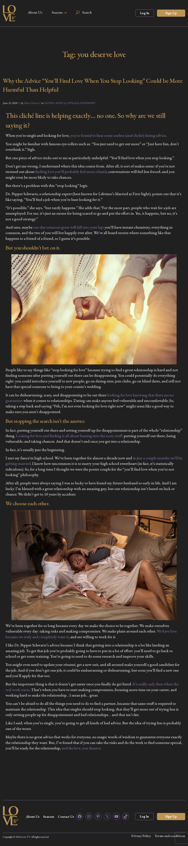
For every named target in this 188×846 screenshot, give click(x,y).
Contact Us (66, 816)
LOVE (69, 103)
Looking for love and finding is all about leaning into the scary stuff (69, 435)
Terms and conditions (170, 836)
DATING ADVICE (54, 103)
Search (87, 12)
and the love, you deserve (81, 748)
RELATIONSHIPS (84, 103)
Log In (144, 13)
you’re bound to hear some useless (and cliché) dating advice (118, 135)
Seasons (57, 12)
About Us (35, 12)
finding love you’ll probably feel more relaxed (71, 171)
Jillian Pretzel (31, 103)
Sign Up (171, 13)
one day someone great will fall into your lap (68, 227)
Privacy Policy (141, 836)
